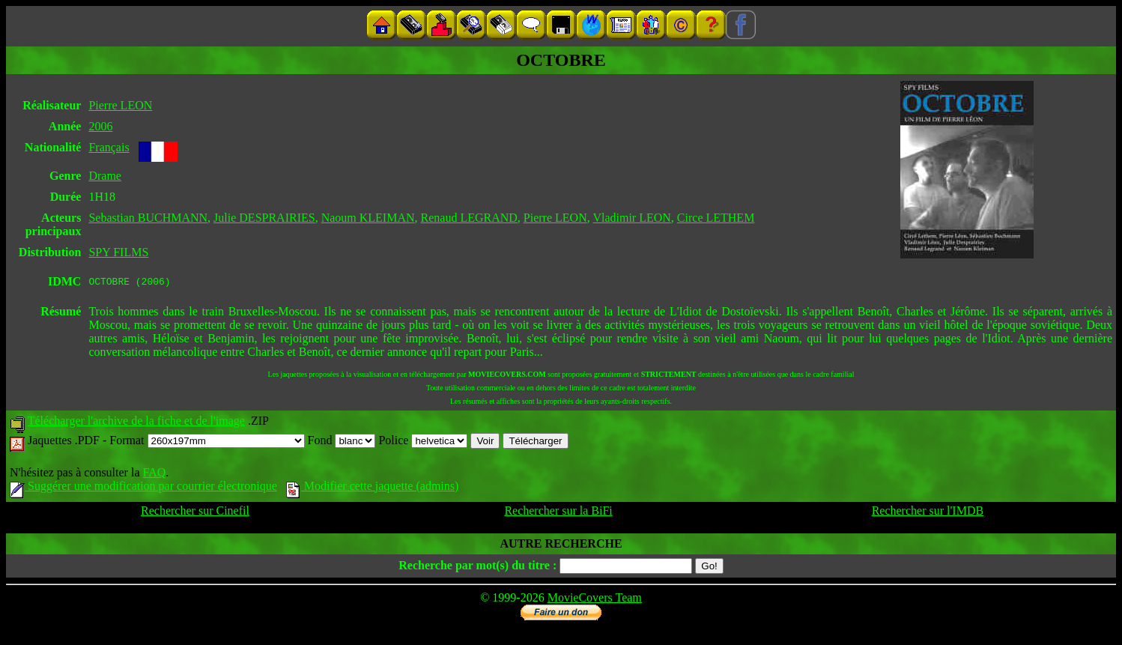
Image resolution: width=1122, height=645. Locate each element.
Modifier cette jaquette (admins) (372, 488)
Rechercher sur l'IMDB (928, 512)
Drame (104, 175)
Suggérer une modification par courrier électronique (143, 488)
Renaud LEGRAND (469, 217)
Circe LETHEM (716, 217)
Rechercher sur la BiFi (558, 512)
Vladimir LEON (631, 217)
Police (422, 442)
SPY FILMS (118, 252)
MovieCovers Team (595, 599)
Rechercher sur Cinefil (195, 512)
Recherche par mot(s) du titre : (477, 567)
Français (108, 147)
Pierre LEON (120, 105)
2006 (100, 126)
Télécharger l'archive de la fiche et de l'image (136, 423)
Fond (342, 442)
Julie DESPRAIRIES (264, 217)
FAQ (154, 474)
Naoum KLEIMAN (368, 217)
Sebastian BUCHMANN (147, 217)
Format (206, 442)
